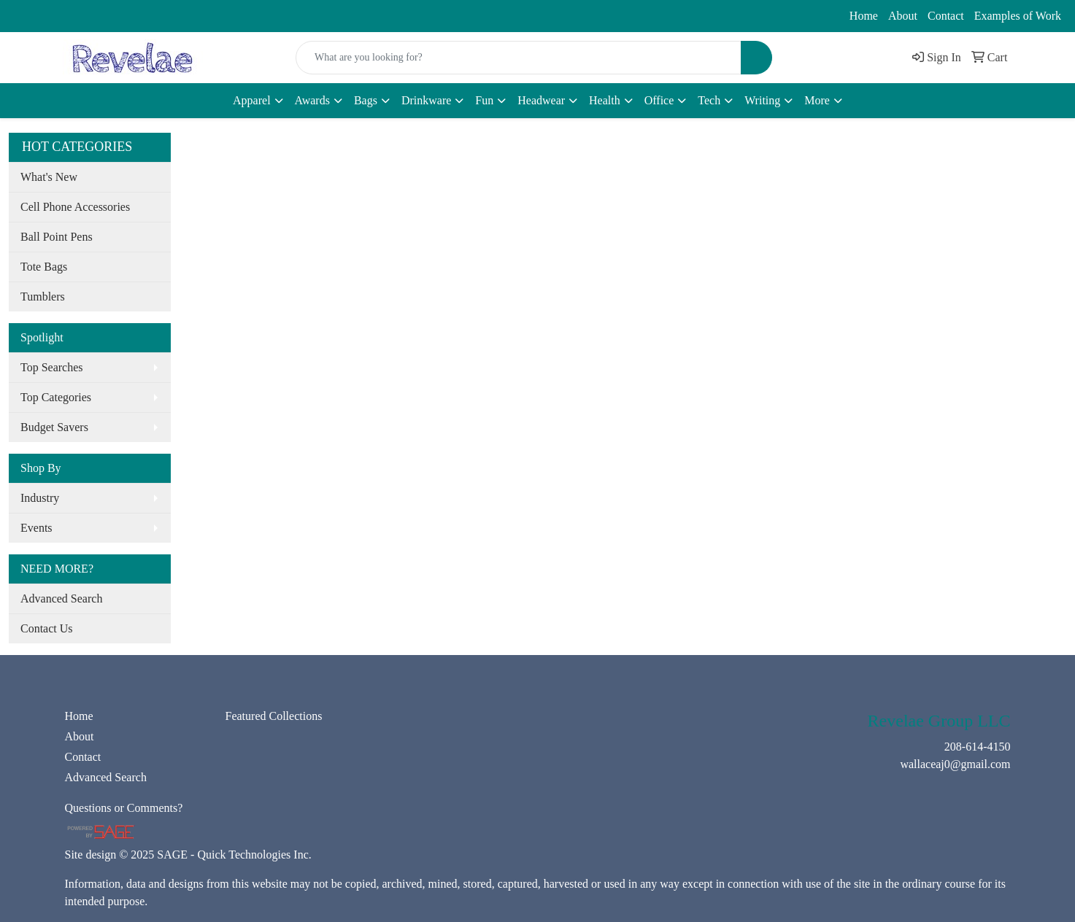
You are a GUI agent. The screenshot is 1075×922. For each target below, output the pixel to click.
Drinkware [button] (426, 100)
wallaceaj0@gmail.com (161, 16)
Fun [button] (484, 100)
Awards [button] (312, 100)
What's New (48, 177)
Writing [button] (762, 100)
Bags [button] (365, 100)
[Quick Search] (518, 57)
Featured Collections (274, 716)
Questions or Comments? (124, 808)
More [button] (817, 100)
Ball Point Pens (56, 236)
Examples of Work (1017, 15)
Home (863, 15)
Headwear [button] (541, 100)
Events (36, 528)
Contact (946, 15)
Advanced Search (61, 598)
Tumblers (42, 296)
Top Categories (55, 397)
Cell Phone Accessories (75, 207)
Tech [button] (709, 100)
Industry (39, 498)
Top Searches (51, 367)
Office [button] (659, 100)
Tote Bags (43, 266)
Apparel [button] (252, 100)
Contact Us (46, 628)
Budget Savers (54, 427)
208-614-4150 (51, 16)
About (902, 15)
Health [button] (604, 100)
